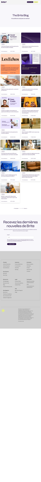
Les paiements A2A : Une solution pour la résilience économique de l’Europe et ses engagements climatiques (10, 69)
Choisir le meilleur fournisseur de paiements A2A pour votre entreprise (10, 111)
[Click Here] (39, 2)
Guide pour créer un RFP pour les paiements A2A (29, 68)
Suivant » (25, 208)
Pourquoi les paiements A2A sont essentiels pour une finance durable (9, 154)
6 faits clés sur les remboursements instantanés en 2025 (30, 47)
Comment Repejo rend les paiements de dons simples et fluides (9, 47)
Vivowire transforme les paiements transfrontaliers (9, 132)
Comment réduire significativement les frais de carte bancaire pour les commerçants (30, 112)
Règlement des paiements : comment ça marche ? (9, 90)
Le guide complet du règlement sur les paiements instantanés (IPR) (30, 154)
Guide (23, 65)
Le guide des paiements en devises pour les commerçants (30, 90)
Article (3, 44)
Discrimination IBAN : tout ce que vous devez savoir (30, 132)
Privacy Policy (24, 240)
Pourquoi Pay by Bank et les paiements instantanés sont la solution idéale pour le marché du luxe (30, 176)
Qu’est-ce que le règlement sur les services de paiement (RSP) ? (9, 175)
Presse (3, 65)
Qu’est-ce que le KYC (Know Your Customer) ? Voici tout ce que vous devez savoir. (9, 197)
